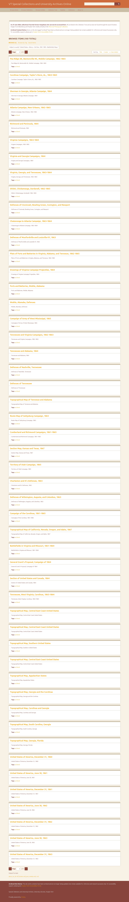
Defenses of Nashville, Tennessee (25, 367)
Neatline (62, 10)
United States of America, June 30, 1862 (28, 806)
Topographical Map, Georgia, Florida (27, 741)
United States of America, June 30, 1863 (28, 838)
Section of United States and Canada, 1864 (30, 578)
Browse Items (14, 10)
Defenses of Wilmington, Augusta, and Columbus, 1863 (35, 497)
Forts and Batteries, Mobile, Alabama (27, 286)
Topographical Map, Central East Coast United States (34, 611)
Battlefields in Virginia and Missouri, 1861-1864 (32, 546)
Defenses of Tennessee (21, 383)
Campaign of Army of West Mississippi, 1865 (30, 318)
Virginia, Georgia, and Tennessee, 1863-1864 (31, 172)
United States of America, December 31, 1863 (31, 854)
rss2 (37, 876)
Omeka (23, 897)
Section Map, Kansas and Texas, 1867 (27, 448)
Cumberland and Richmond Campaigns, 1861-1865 (33, 432)
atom (10, 876)
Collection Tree (52, 10)
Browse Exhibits (40, 10)
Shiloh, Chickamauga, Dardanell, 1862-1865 (30, 189)
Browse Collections (27, 10)
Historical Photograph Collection (58, 26)
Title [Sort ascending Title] (100, 52)
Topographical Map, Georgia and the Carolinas (31, 692)
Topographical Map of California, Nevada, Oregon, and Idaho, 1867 (41, 530)
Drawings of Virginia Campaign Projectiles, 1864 (32, 270)
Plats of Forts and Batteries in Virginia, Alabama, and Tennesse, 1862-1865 (44, 254)
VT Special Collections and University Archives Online (40, 3)
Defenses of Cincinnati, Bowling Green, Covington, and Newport (40, 205)
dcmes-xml (22, 876)
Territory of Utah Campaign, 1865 (25, 465)
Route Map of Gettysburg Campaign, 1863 (29, 416)
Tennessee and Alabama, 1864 (24, 351)
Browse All (13, 42)
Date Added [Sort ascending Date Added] (114, 52)
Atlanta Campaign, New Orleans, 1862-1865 (30, 107)
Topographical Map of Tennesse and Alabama (31, 400)
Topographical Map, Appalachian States (28, 676)
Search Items (32, 42)
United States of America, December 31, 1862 (31, 822)
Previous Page (10, 52)
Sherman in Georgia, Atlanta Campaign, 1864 (31, 91)
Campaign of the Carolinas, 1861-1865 (27, 513)
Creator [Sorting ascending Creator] (106, 52)
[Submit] (118, 3)
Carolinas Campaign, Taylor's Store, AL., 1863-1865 (33, 75)
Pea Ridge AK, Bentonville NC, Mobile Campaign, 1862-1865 (38, 59)
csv (13, 876)
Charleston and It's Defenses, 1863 (26, 481)
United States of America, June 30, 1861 (28, 773)
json (27, 876)
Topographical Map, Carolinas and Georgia (29, 708)
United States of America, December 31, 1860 (31, 757)
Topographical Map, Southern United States (30, 643)
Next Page (26, 52)
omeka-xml (32, 876)
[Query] (102, 3)
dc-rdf (17, 876)
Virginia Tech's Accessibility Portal (42, 32)
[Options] (115, 3)
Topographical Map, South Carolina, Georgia (30, 724)
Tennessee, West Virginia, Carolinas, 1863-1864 (32, 594)
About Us (80, 10)
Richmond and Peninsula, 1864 (24, 124)
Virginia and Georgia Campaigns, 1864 (27, 156)
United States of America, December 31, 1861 (31, 789)
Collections (71, 10)
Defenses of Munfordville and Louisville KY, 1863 (33, 237)
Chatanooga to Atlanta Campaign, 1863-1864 (31, 221)
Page (16, 52)
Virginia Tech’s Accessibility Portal (31, 886)
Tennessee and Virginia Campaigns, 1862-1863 (31, 335)
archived (17, 66)
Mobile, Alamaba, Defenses (22, 302)
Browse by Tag (22, 42)
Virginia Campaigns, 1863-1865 (24, 140)
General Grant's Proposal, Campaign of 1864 (30, 562)
